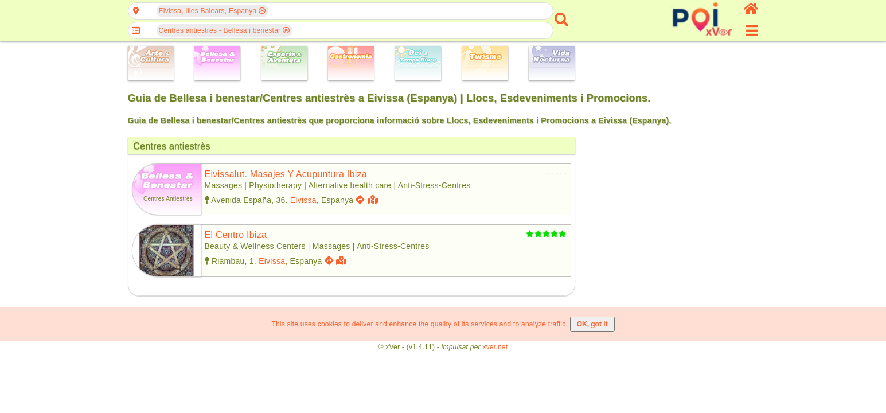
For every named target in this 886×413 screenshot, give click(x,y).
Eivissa (303, 200)
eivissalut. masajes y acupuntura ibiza (286, 174)
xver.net (495, 347)
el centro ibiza (236, 235)
